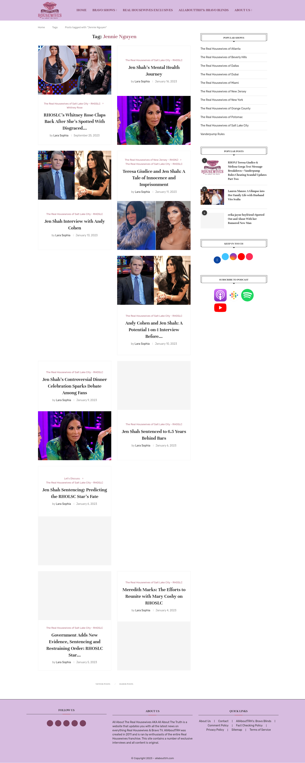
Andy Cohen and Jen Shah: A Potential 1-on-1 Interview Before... (154, 329)
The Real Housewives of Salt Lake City (225, 125)
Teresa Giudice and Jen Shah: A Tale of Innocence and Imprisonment (154, 178)
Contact (223, 721)
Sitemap (237, 729)
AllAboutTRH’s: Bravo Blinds (204, 10)
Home (82, 10)
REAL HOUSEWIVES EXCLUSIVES (148, 10)
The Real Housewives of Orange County (226, 108)
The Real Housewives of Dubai (220, 74)
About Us (242, 10)
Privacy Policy (215, 729)
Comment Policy (218, 725)
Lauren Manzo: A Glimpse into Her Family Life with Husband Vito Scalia (246, 195)
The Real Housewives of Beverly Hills (224, 57)
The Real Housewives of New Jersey (223, 91)
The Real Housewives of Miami (220, 83)
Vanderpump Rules (213, 134)
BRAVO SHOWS (103, 10)
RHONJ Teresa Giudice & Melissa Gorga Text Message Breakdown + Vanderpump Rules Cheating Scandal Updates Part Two (247, 171)
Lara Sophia (60, 135)
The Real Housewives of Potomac (222, 117)
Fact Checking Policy (249, 725)
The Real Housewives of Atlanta (221, 49)
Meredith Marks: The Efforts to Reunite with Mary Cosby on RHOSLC (154, 596)
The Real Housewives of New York (222, 100)
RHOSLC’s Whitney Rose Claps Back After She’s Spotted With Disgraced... (75, 121)
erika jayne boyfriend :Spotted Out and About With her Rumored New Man (246, 219)
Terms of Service (260, 729)
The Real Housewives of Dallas (220, 66)
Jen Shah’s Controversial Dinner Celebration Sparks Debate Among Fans (74, 386)
